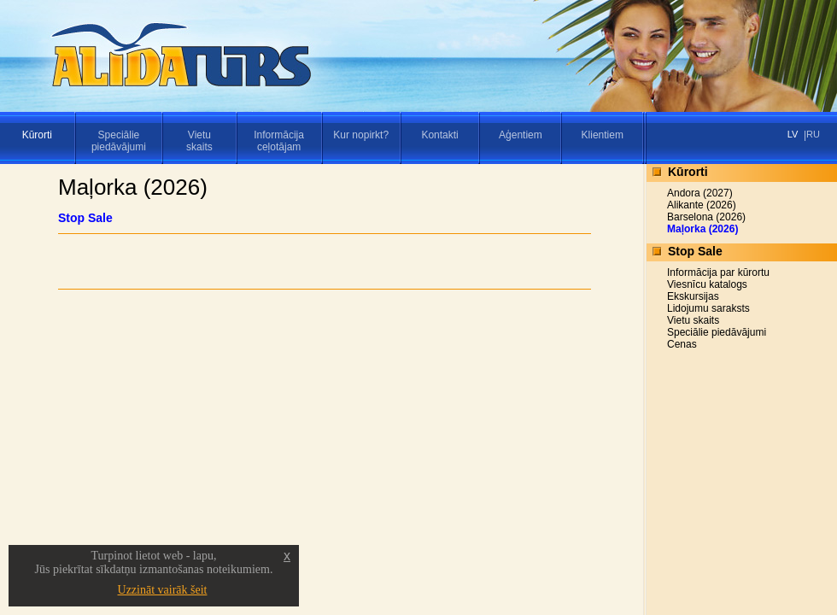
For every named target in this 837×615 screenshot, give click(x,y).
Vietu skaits (693, 320)
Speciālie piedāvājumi (716, 332)
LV (793, 134)
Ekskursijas (693, 296)
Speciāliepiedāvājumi (118, 141)
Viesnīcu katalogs (707, 284)
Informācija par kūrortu (718, 272)
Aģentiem (520, 135)
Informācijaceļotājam (279, 141)
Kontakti (439, 135)
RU (813, 134)
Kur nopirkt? (361, 135)
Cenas (682, 344)
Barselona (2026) (706, 217)
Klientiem (602, 135)
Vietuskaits (199, 141)
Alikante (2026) (701, 205)
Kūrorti (37, 135)
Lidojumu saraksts (708, 308)
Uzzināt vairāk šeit (163, 589)
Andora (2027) (700, 193)
